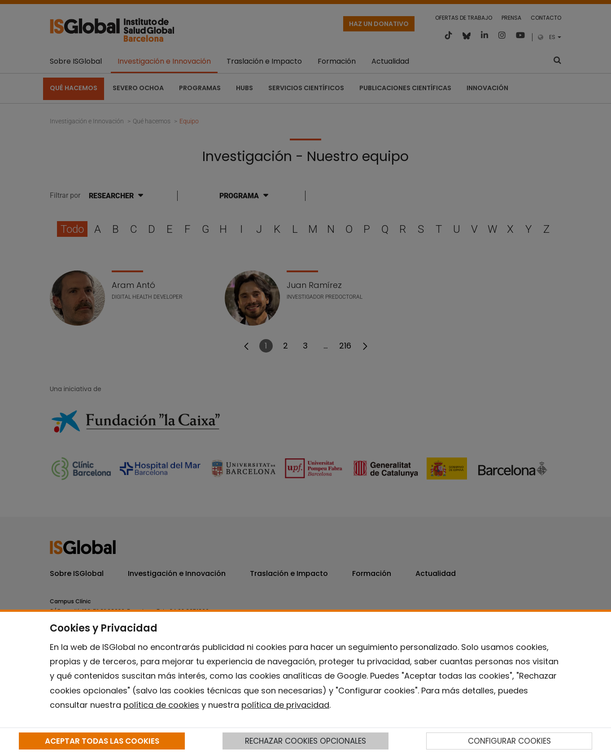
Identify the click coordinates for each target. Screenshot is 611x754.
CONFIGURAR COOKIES (509, 741)
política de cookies (161, 704)
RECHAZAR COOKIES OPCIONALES (305, 741)
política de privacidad (285, 704)
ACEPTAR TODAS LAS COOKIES (102, 741)
